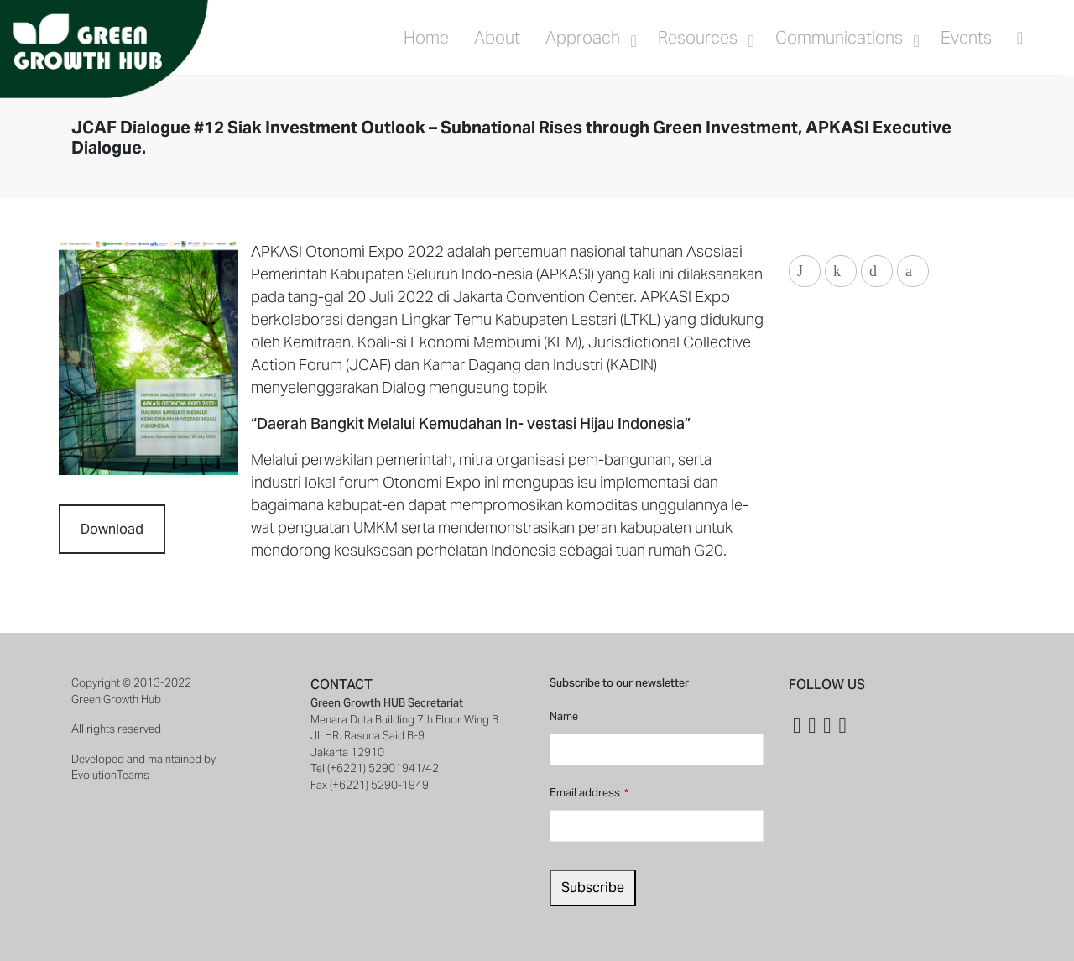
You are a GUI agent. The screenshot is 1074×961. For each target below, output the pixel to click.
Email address (589, 793)
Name (564, 716)
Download (112, 529)
